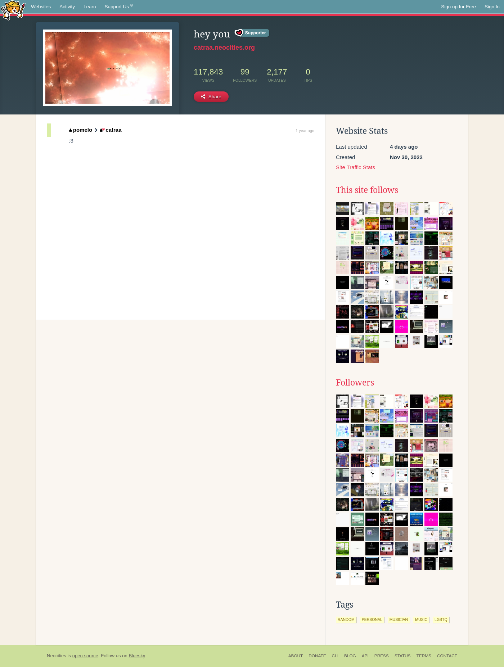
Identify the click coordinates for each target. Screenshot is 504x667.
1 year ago (305, 131)
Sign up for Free (458, 6)
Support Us (119, 7)
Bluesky (137, 655)
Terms (424, 655)
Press (381, 655)
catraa (111, 130)
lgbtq (441, 619)
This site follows (367, 190)
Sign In (492, 6)
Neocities (56, 655)
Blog (350, 655)
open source (85, 655)
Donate (317, 655)
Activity (67, 6)
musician (399, 619)
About (295, 655)
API (365, 655)
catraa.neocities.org (224, 47)
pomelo (80, 130)
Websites (41, 6)
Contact (447, 655)
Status (403, 655)
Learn (90, 6)
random (346, 619)
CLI (335, 655)
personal (372, 619)
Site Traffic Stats (355, 167)
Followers (355, 382)
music (421, 619)
